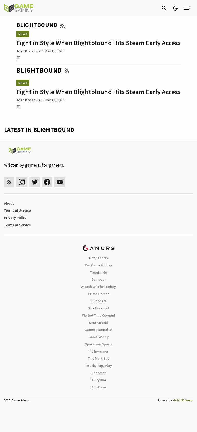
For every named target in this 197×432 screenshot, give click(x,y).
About (9, 203)
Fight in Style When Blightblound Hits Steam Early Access (98, 42)
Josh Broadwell (29, 51)
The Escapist (98, 308)
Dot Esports (98, 258)
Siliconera (99, 301)
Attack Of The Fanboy (98, 286)
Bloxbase (98, 387)
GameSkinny (98, 337)
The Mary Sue (98, 358)
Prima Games (98, 294)
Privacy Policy (15, 217)
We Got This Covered (98, 315)
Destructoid (98, 322)
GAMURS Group (183, 400)
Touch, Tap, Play (98, 365)
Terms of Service (17, 210)
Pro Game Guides (98, 265)
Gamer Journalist (99, 329)
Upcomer (98, 372)
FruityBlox (98, 380)
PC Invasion (98, 351)
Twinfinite (98, 272)
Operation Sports (99, 344)
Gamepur (98, 279)
